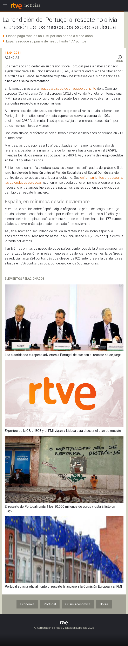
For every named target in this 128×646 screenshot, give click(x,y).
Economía (27, 604)
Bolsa (104, 604)
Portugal (50, 604)
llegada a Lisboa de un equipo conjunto (68, 88)
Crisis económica (77, 604)
